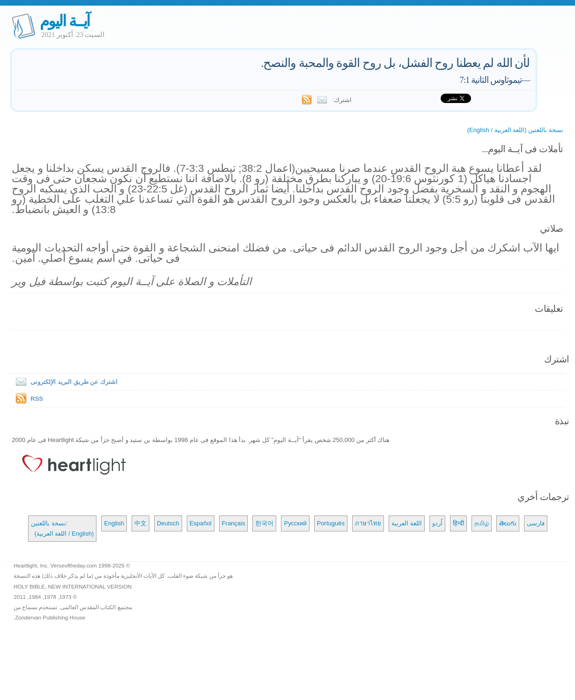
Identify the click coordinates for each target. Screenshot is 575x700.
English (114, 523)
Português (331, 523)
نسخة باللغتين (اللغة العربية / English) (515, 129)
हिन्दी (458, 523)
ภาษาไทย (368, 523)
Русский (295, 523)
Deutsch (168, 523)
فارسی (536, 523)
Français (233, 523)
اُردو (437, 523)
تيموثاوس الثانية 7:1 (491, 80)
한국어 (264, 523)
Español (201, 523)
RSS (36, 398)
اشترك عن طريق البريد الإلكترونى (64, 381)
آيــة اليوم (64, 20)
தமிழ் (481, 523)
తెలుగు (507, 523)
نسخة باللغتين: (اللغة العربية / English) (62, 528)
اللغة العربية (406, 523)
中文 (140, 523)
